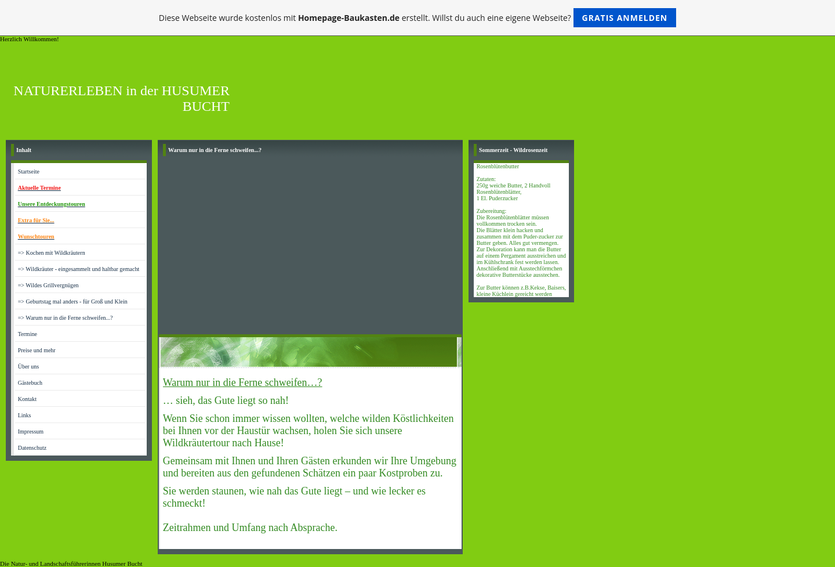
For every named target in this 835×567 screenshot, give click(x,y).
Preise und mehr (37, 350)
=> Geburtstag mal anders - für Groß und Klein (73, 301)
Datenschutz (32, 448)
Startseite (28, 171)
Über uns (28, 366)
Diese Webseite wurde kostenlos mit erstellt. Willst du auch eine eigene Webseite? (418, 17)
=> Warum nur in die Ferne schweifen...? (65, 318)
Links (24, 415)
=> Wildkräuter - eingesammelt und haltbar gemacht (79, 269)
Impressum (30, 431)
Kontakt (27, 399)
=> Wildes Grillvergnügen (48, 285)
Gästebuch (30, 383)
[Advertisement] (310, 247)
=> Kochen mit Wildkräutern (51, 253)
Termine (27, 334)
